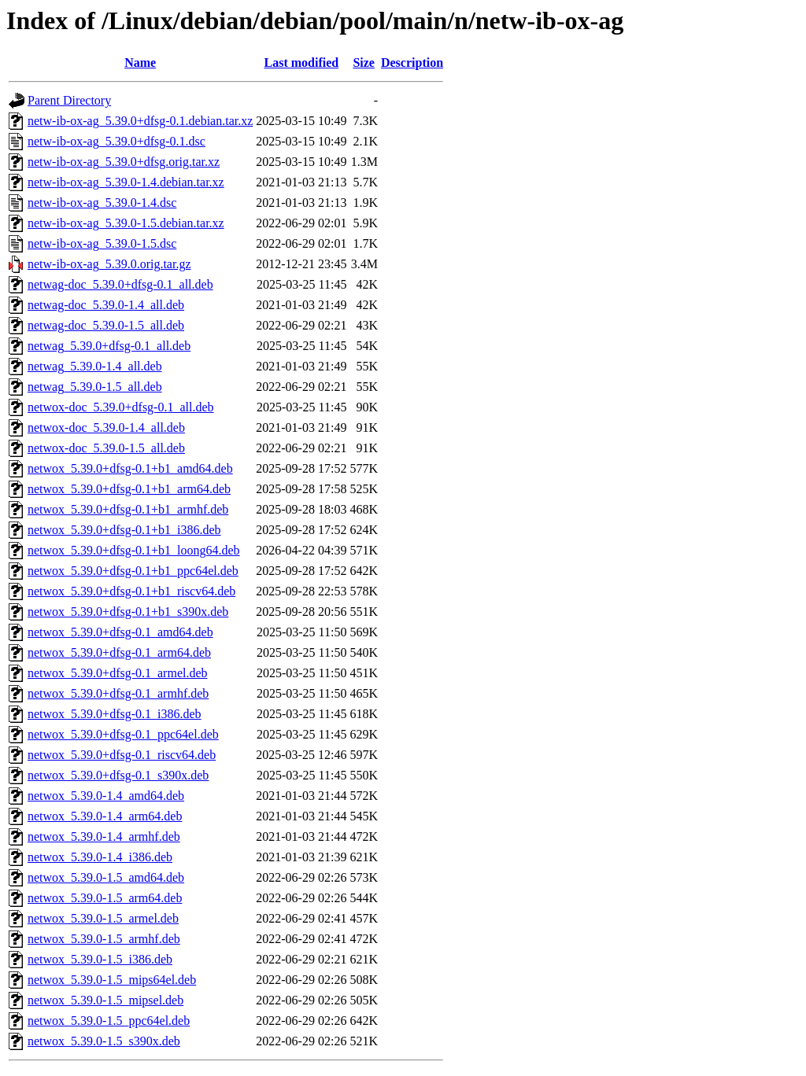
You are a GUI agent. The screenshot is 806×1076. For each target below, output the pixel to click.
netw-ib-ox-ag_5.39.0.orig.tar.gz (109, 264)
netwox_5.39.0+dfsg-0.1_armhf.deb (118, 693)
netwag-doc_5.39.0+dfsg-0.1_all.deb (120, 284)
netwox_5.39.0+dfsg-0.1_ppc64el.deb (123, 734)
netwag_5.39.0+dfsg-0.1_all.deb (109, 345)
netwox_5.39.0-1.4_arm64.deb (105, 816)
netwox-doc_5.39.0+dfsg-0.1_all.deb (121, 407)
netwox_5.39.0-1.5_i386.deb (100, 959)
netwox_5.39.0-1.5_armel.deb (103, 918)
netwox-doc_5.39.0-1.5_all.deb (106, 448)
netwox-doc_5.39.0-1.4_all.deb (106, 427)
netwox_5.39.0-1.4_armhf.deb (104, 836)
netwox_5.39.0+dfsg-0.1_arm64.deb (119, 652)
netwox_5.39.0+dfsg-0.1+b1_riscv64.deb (131, 591)
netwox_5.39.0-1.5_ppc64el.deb (109, 1020)
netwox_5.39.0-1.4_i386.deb (100, 857)
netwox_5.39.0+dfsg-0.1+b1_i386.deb (124, 529)
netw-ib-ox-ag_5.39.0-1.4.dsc (102, 202)
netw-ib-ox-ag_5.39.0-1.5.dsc (102, 243)
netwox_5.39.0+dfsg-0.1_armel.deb (118, 673)
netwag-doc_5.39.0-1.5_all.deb (106, 325)
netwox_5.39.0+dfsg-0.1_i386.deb (115, 713)
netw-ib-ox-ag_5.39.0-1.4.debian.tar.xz (126, 182)
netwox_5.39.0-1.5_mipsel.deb (105, 1000)
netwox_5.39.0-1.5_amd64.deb (106, 877)
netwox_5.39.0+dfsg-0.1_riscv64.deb (122, 754)
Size (364, 62)
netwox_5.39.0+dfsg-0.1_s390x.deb (118, 775)
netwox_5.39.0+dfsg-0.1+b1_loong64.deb (134, 550)
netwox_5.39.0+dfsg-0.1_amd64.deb (120, 632)
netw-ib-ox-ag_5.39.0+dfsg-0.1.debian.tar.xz (140, 120)
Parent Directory (69, 100)
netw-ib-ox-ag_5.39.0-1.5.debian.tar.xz (126, 223)
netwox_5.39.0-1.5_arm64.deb (105, 898)
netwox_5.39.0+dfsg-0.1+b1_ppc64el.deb (133, 570)
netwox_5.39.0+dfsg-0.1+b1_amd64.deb (130, 468)
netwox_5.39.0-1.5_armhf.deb (104, 938)
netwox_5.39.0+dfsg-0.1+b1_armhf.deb (128, 509)
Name (140, 62)
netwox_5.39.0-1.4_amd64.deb (106, 795)
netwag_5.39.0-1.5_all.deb (95, 386)
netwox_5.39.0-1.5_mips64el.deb (112, 979)
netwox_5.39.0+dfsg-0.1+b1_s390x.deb (128, 611)
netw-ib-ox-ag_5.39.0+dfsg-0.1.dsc (116, 141)
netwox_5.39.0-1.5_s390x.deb (104, 1041)
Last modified (301, 62)
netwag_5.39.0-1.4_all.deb (95, 366)
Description (412, 62)
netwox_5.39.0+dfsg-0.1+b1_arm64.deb (129, 489)
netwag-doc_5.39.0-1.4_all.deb (106, 304)
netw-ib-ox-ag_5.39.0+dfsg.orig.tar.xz (124, 161)
